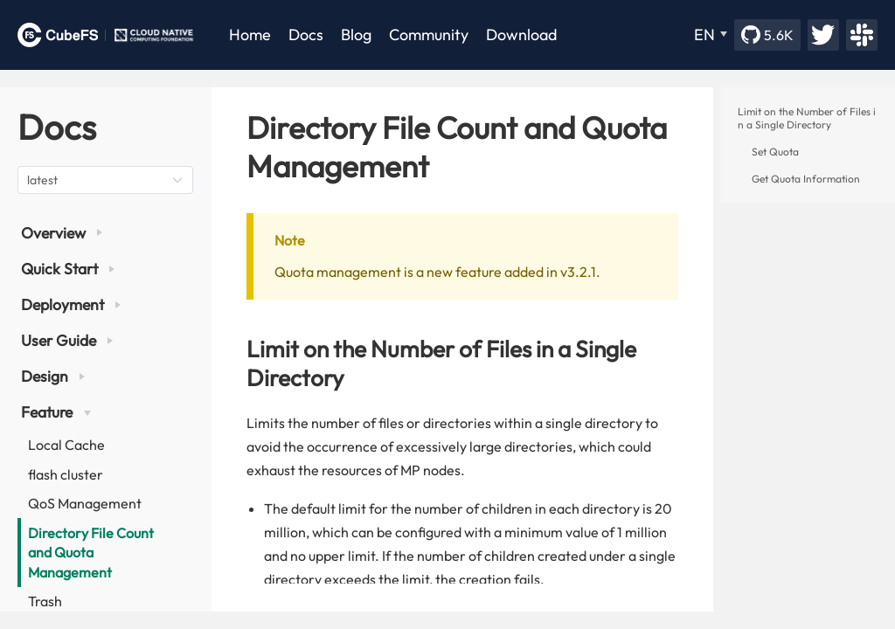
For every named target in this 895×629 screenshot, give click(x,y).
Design (53, 376)
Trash (45, 601)
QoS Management (85, 503)
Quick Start (67, 269)
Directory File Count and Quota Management (91, 552)
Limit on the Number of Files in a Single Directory (807, 118)
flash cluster (65, 474)
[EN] (710, 35)
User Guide (67, 340)
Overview (61, 233)
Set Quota (775, 151)
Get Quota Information (806, 178)
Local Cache (66, 444)
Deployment (71, 304)
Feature (56, 412)
